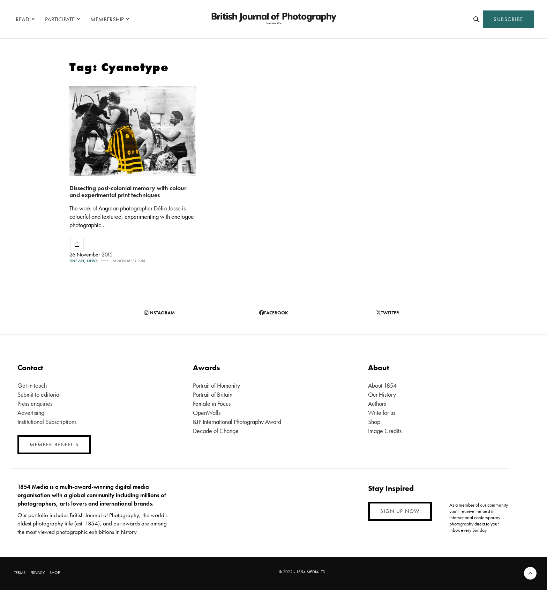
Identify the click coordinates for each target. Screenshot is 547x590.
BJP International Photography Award (237, 422)
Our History (382, 394)
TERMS (19, 572)
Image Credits (385, 431)
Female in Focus (212, 403)
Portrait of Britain (212, 394)
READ (22, 19)
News (92, 261)
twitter (387, 312)
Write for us (381, 413)
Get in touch (32, 385)
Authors (377, 403)
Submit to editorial (39, 394)
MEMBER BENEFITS (54, 444)
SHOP (55, 572)
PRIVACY (37, 572)
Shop (374, 422)
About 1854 (382, 385)
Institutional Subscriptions (46, 422)
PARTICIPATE (60, 19)
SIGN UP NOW (400, 511)
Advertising (30, 413)
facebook (273, 312)
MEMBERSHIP (107, 19)
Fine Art (76, 261)
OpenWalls (206, 413)
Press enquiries (34, 403)
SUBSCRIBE (508, 19)
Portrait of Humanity (216, 385)
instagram (159, 312)
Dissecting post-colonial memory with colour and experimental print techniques (127, 191)
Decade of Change (216, 431)
